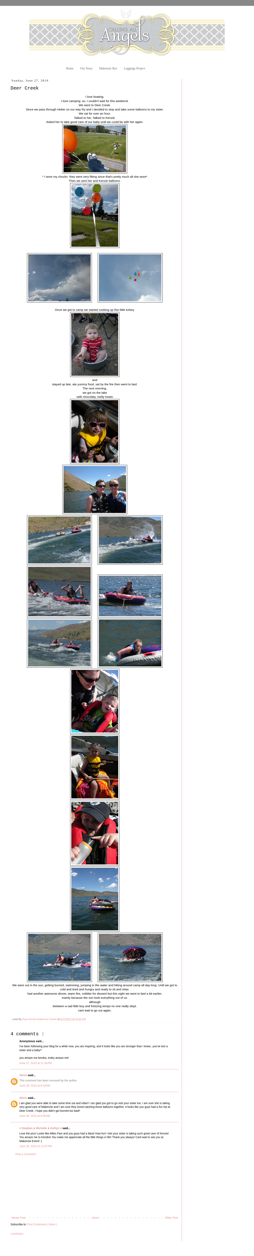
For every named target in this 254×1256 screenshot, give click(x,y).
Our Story (86, 68)
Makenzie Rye (108, 68)
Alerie (23, 1075)
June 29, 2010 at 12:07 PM (35, 1146)
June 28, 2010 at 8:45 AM (34, 1115)
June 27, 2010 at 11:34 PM (35, 1063)
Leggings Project (134, 68)
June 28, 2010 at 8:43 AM (34, 1085)
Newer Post (19, 1217)
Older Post (171, 1217)
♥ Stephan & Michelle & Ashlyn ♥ (41, 1128)
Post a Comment (25, 1154)
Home (69, 68)
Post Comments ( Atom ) (42, 1224)
